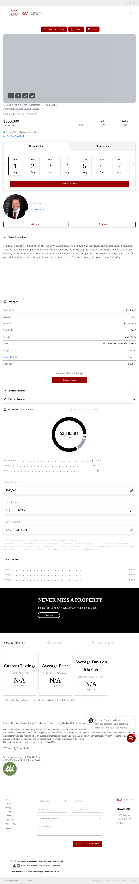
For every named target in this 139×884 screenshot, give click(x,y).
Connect (9, 828)
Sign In (128, 3)
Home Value (10, 820)
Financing (9, 816)
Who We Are (11, 824)
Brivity (15, 880)
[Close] (133, 857)
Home (8, 800)
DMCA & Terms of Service (116, 880)
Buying (8, 808)
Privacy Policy (97, 880)
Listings (9, 804)
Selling (8, 812)
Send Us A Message (88, 844)
